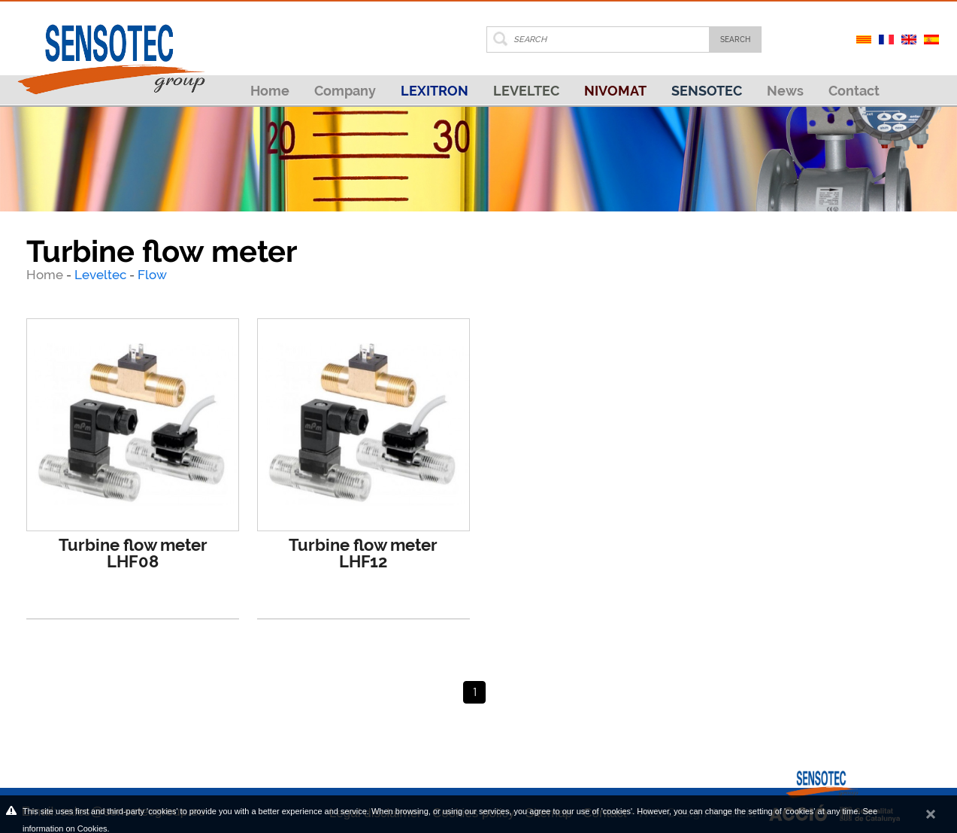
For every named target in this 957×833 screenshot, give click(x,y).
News (785, 91)
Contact (854, 91)
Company (345, 91)
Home (269, 91)
